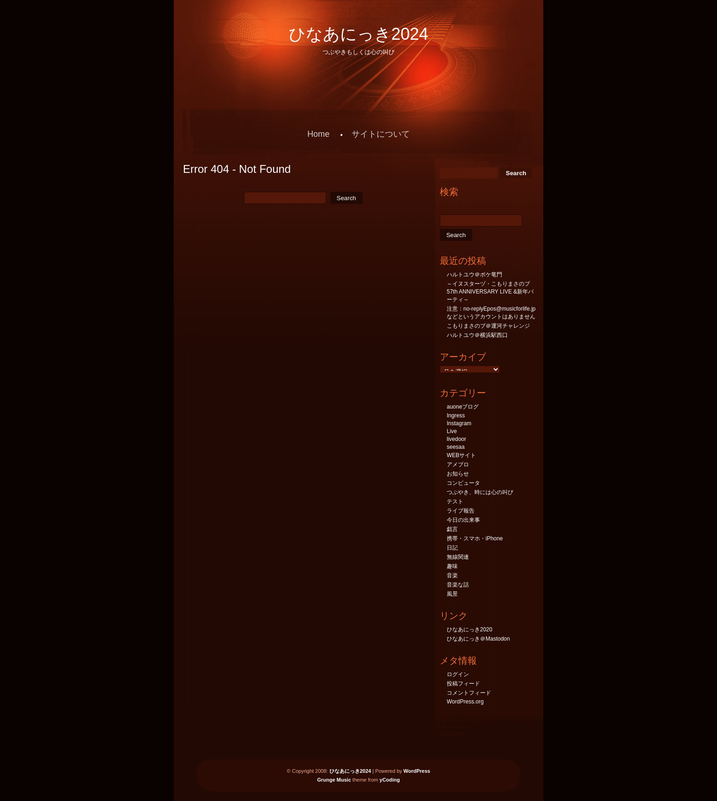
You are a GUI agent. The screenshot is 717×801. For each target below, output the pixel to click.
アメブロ (458, 464)
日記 (452, 547)
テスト (455, 501)
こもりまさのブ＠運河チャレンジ (488, 326)
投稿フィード (463, 683)
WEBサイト (461, 455)
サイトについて (381, 134)
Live (452, 431)
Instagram (459, 423)
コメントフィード (469, 693)
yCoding (390, 780)
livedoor (456, 439)
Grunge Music (334, 780)
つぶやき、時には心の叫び (480, 492)
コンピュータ (463, 483)
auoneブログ (463, 407)
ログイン (458, 674)
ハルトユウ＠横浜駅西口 (477, 335)
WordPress (416, 771)
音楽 (452, 575)
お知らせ (458, 474)
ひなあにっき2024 (358, 33)
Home (318, 134)
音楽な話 (458, 584)
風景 (452, 594)
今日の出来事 (463, 520)
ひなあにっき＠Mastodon (478, 639)
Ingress (456, 415)
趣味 (452, 566)
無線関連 (458, 557)
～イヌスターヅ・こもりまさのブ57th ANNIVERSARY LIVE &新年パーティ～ (490, 292)
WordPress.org (465, 701)
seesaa (456, 447)
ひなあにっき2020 (469, 629)
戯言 (452, 529)
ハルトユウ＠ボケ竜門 (474, 274)
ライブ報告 (460, 511)
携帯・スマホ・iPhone (475, 538)
